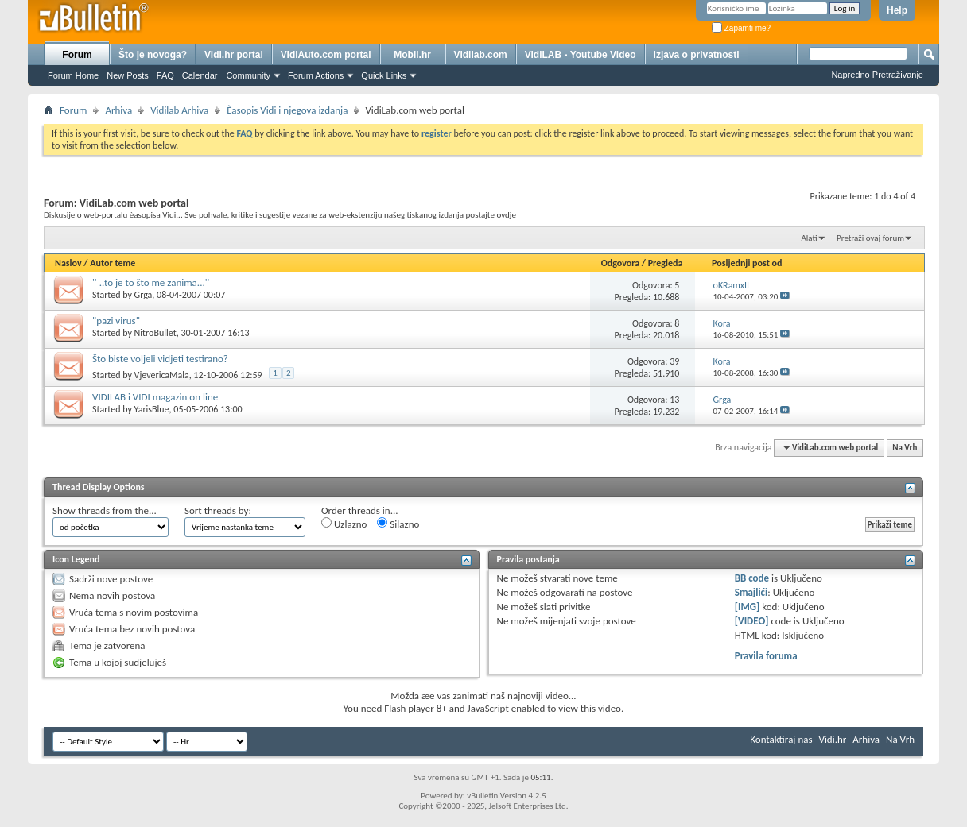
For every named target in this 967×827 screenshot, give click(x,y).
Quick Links (383, 75)
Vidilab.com (480, 54)
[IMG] (747, 607)
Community (248, 75)
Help (897, 10)
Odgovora (620, 263)
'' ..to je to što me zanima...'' (150, 282)
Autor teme (112, 263)
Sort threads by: (217, 510)
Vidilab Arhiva (179, 110)
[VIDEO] (752, 621)
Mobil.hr (412, 54)
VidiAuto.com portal (326, 54)
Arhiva (118, 110)
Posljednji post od (747, 263)
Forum (76, 54)
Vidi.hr (833, 739)
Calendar (200, 75)
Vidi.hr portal (233, 54)
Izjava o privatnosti (697, 54)
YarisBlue (151, 409)
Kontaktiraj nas (781, 739)
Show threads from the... (104, 510)
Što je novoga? (152, 54)
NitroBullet (155, 332)
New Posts (128, 75)
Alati (809, 238)
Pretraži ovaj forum (870, 238)
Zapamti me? (741, 28)
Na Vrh (904, 447)
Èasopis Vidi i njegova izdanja (287, 110)
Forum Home (73, 75)
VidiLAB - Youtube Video (580, 54)
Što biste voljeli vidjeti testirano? (160, 359)
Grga (143, 294)
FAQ (165, 75)
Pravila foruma (766, 656)
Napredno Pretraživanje (877, 74)
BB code (752, 578)
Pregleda (665, 263)
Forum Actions (316, 75)
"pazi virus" (116, 321)
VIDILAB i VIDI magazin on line (155, 397)
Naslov (68, 263)
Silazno (398, 523)
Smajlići (751, 592)
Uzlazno (344, 523)
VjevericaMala (161, 375)
